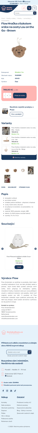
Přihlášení (24, 8)
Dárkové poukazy (22, 405)
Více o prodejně (16, 114)
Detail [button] (19, 267)
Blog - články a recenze (24, 410)
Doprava (4, 410)
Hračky (19, 18)
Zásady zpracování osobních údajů (17, 356)
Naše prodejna (5, 405)
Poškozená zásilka (7, 419)
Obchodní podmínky (7, 408)
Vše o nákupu (5, 416)
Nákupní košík (29, 8)
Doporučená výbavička (24, 408)
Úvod (3, 18)
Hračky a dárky (11, 18)
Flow (16, 81)
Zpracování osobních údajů (25, 413)
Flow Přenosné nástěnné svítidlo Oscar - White (19, 257)
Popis (3, 187)
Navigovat (27, 1)
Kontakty (4, 402)
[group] (19, 249)
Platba (3, 413)
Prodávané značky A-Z (24, 402)
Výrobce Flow (24, 187)
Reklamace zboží (6, 421)
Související (12, 187)
